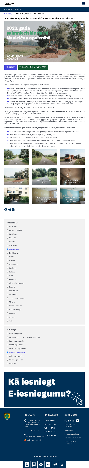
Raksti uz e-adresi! (34, 440)
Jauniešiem (13, 264)
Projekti (12, 287)
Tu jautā (41, 464)
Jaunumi (48, 464)
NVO (11, 276)
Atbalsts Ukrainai (15, 230)
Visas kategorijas (15, 333)
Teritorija (11, 330)
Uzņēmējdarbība (15, 306)
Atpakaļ (8, 14)
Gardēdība (13, 245)
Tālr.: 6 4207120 (33, 430)
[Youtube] (78, 420)
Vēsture (12, 317)
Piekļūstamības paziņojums (70, 442)
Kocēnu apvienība (16, 345)
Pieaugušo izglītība (16, 283)
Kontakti (26, 464)
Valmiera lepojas (15, 310)
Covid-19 (12, 238)
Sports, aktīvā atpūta (17, 298)
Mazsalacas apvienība (17, 348)
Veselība (12, 313)
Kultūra (12, 272)
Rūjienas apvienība (16, 356)
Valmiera (12, 364)
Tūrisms (12, 302)
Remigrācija (13, 291)
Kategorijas (12, 223)
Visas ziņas (13, 226)
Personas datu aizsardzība (70, 425)
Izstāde (12, 260)
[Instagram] (66, 420)
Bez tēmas (13, 234)
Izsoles (11, 257)
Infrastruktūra (14, 249)
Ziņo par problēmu (72, 434)
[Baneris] (44, 388)
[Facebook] (6, 210)
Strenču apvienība (16, 360)
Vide (11, 321)
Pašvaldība (13, 279)
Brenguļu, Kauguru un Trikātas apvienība (24, 337)
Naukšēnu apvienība (17, 352)
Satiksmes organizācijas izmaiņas (62, 464)
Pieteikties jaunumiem (55, 464)
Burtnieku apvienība (16, 341)
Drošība (12, 241)
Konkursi (12, 268)
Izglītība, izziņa (14, 253)
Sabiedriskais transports (33, 464)
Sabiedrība (13, 294)
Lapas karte (69, 430)
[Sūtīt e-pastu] (25, 434)
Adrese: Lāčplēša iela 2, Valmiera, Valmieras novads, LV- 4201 (32, 423)
